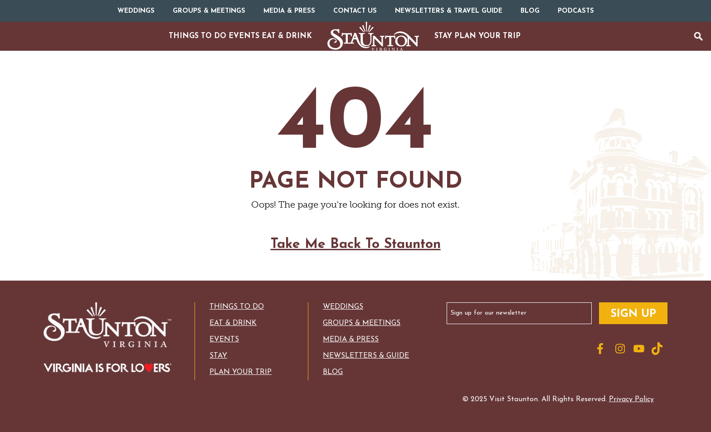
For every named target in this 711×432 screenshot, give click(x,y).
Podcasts (576, 11)
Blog (530, 11)
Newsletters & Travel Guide (448, 11)
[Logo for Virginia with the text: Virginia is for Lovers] (107, 369)
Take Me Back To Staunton (356, 252)
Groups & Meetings (209, 11)
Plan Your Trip (240, 372)
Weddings (136, 11)
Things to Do (236, 307)
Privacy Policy (631, 399)
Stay (218, 355)
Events (224, 339)
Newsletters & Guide (366, 355)
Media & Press (289, 11)
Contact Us (355, 11)
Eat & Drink (233, 323)
